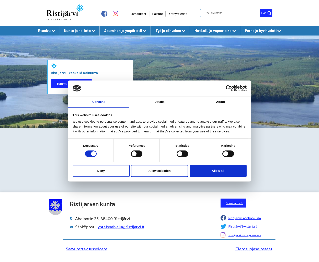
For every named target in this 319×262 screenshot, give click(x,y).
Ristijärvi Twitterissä (242, 226)
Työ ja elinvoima (170, 30)
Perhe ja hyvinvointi (263, 30)
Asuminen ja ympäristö (125, 30)
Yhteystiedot (178, 14)
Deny (101, 170)
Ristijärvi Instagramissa (244, 235)
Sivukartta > (234, 203)
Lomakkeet (138, 14)
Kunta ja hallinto (79, 30)
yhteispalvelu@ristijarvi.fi (121, 226)
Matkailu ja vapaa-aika (215, 30)
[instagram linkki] (115, 13)
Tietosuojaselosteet (253, 248)
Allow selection (159, 170)
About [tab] (220, 101)
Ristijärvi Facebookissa (244, 218)
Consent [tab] (98, 101)
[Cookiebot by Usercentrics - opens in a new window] (229, 88)
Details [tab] (159, 101)
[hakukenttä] (235, 13)
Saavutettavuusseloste (86, 248)
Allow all (218, 170)
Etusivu (46, 30)
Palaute (157, 14)
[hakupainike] (266, 13)
